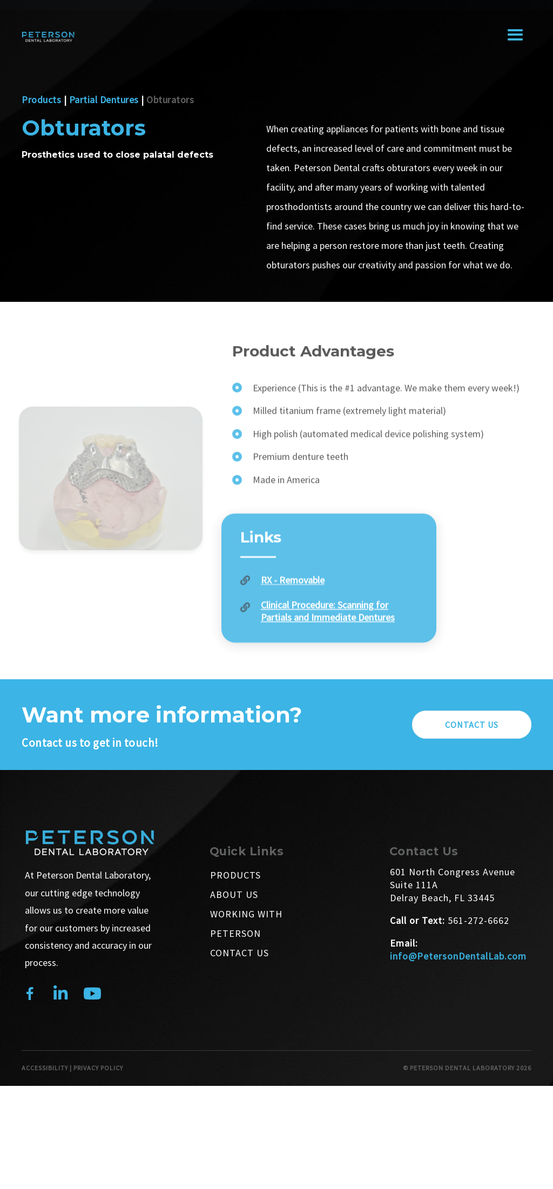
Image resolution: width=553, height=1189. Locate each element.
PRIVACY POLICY (98, 1068)
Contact (507, 11)
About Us (177, 11)
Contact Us (239, 953)
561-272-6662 (478, 920)
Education (399, 11)
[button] (471, 725)
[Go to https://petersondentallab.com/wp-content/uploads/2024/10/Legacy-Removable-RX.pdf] (329, 607)
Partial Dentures (104, 99)
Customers (253, 11)
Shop (455, 11)
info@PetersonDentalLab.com (458, 956)
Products (41, 99)
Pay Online (330, 11)
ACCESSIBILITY (45, 1068)
